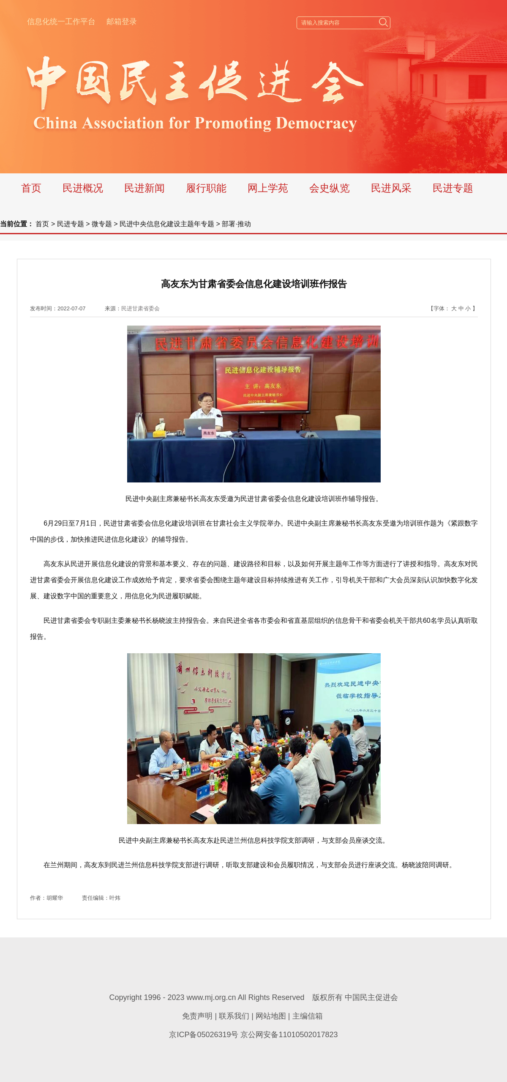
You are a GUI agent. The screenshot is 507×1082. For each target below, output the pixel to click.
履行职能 (206, 188)
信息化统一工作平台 (61, 21)
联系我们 (234, 1016)
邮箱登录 (121, 21)
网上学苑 (268, 188)
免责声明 (197, 1016)
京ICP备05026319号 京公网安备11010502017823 (253, 1034)
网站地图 (271, 1016)
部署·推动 (236, 223)
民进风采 (391, 188)
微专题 (102, 223)
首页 (31, 188)
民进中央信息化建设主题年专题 (167, 223)
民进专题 (453, 188)
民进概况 (83, 188)
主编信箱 (307, 1016)
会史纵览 (329, 188)
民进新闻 (144, 188)
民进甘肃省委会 (140, 308)
